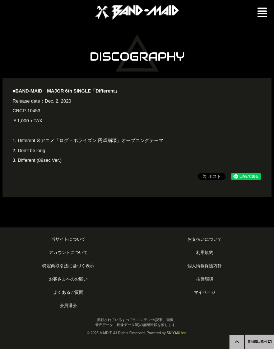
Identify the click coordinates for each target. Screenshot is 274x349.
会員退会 (68, 305)
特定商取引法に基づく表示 (68, 265)
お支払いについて (204, 239)
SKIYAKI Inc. (177, 333)
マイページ (204, 292)
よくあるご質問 (68, 292)
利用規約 (204, 252)
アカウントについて (68, 252)
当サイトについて (68, 239)
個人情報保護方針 (204, 265)
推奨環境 (204, 279)
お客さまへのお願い (68, 279)
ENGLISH (259, 341)
